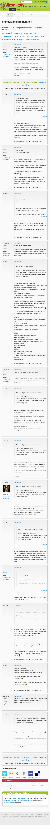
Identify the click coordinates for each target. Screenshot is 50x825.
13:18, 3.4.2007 (17, 567)
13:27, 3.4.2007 (17, 696)
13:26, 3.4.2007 (17, 665)
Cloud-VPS (4, 9)
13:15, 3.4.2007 (17, 522)
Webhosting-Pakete (21, 6)
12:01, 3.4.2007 (17, 44)
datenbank (28, 33)
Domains (45, 6)
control (23, 33)
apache (10, 33)
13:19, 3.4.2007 (17, 605)
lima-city (5, 28)
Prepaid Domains (9, 802)
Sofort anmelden (14, 786)
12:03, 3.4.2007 (17, 94)
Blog (10, 816)
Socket (16, 380)
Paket (29, 125)
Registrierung (42, 2)
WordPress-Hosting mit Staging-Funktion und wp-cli (19, 800)
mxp (5, 49)
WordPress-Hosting (35, 6)
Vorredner (28, 506)
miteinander (42, 36)
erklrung (16, 36)
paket (6, 39)
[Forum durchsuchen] (26, 1)
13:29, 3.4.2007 (17, 714)
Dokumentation (27, 376)
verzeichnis (29, 40)
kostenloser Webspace (7, 6)
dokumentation (8, 36)
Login (35, 2)
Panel (43, 553)
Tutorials (33, 15)
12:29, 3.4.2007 (17, 261)
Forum (10, 15)
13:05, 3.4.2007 (17, 440)
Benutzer (16, 15)
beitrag (17, 33)
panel (9, 39)
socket (15, 39)
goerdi (6, 482)
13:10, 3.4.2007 (17, 482)
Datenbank (24, 183)
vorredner (36, 39)
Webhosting (4, 814)
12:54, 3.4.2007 (17, 388)
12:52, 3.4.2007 (17, 369)
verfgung (21, 39)
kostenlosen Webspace (19, 798)
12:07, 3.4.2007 (17, 147)
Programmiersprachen (24, 28)
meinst (36, 36)
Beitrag (16, 141)
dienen (35, 33)
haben (29, 36)
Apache (27, 127)
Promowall (25, 15)
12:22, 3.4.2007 (17, 243)
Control (39, 553)
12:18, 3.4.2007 (17, 193)
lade (32, 36)
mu (3, 39)
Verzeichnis (32, 295)
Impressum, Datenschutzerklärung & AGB (25, 816)
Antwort (37, 159)
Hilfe (18, 9)
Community (12, 9)
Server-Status (42, 816)
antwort (4, 33)
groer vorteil (22, 36)
